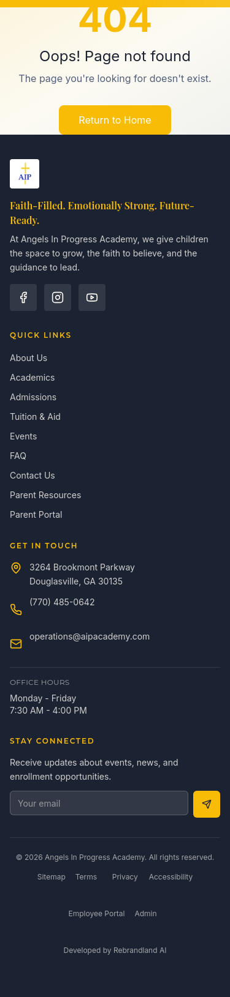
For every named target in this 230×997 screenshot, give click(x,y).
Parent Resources (45, 495)
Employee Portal (97, 913)
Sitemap (51, 876)
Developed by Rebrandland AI (115, 950)
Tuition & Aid (35, 416)
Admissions (33, 397)
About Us (28, 358)
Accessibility (171, 876)
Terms (86, 876)
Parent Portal (36, 514)
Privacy (125, 876)
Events (23, 436)
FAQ (18, 455)
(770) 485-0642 (61, 602)
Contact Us (32, 475)
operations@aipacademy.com (89, 636)
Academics (32, 377)
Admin (145, 913)
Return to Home (115, 120)
